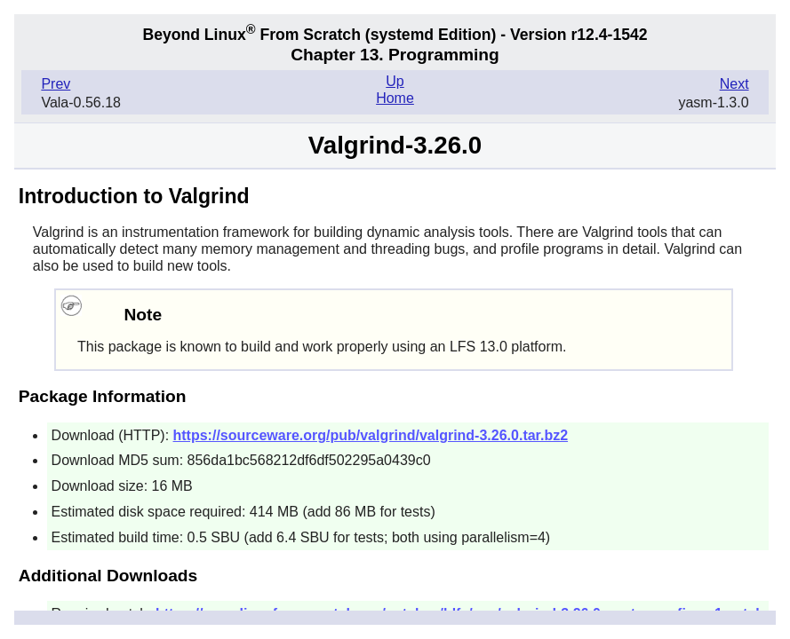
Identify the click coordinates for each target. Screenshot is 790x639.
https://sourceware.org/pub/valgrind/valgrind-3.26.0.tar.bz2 (371, 435)
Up (394, 81)
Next (734, 83)
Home (395, 98)
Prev (55, 83)
